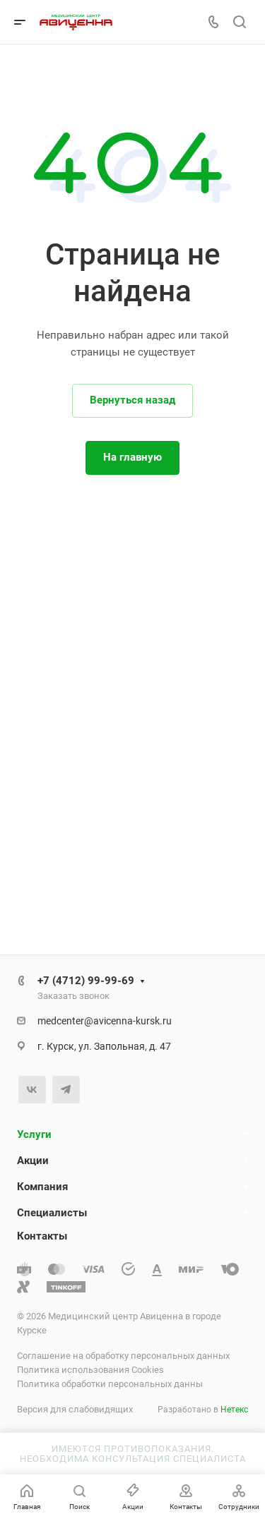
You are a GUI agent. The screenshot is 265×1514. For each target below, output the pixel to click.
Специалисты (52, 1212)
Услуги (34, 1134)
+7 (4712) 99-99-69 (85, 980)
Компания (42, 1186)
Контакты (42, 1236)
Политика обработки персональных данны (110, 1384)
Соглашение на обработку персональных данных (123, 1355)
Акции (33, 1160)
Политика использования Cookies (90, 1369)
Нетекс (234, 1410)
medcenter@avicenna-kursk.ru (104, 1021)
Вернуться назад (132, 400)
